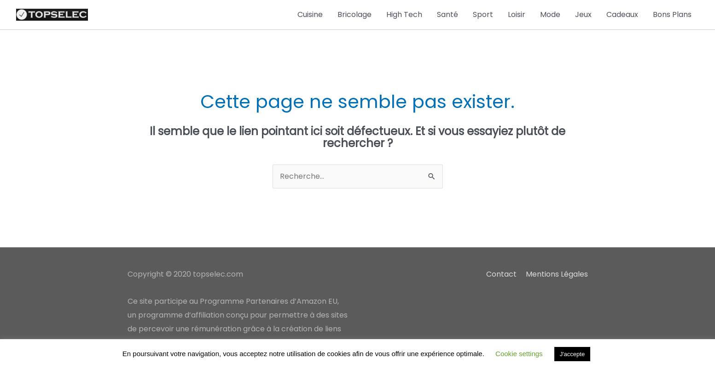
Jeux (583, 14)
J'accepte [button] (572, 354)
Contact (501, 274)
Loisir (516, 14)
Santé (447, 14)
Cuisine (310, 14)
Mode (550, 14)
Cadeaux (622, 14)
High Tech (404, 14)
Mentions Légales (557, 274)
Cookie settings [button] (519, 354)
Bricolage (354, 14)
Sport (483, 14)
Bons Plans (672, 14)
